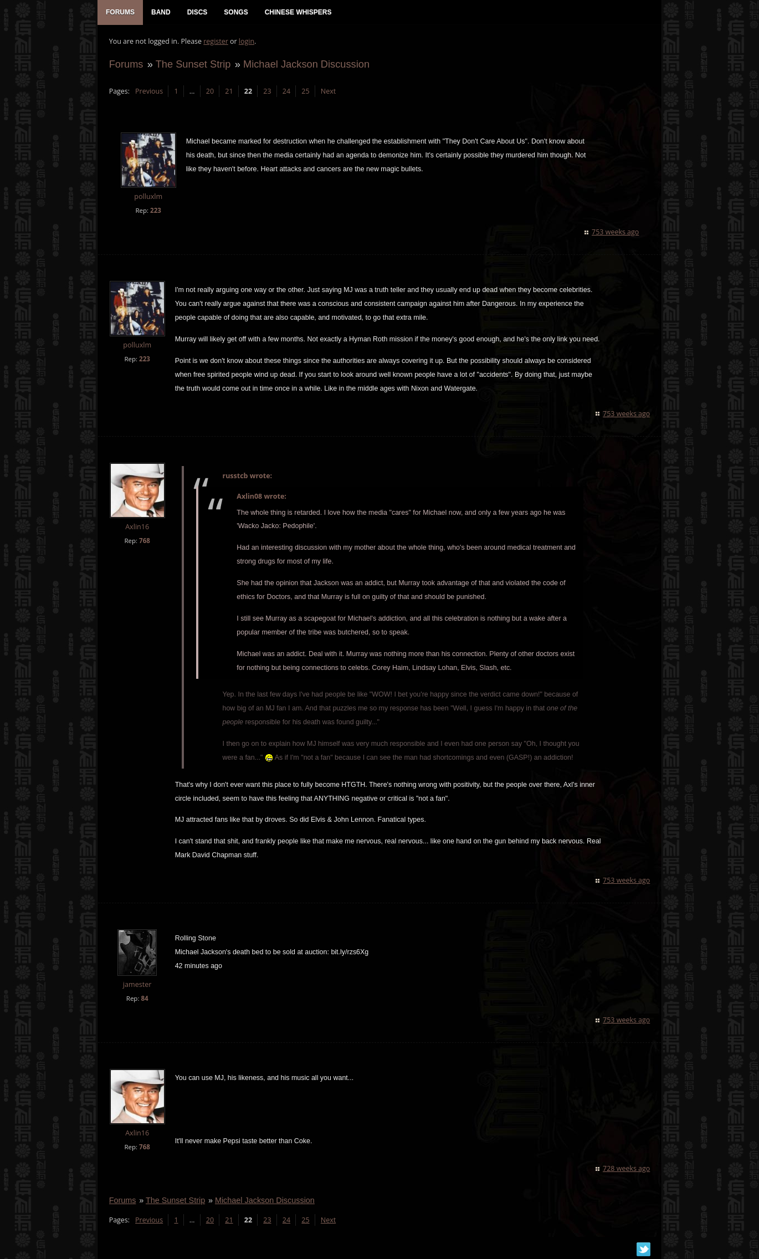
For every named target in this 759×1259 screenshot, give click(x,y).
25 (305, 91)
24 (286, 91)
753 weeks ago (615, 232)
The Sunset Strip (192, 64)
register (215, 42)
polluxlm (148, 197)
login (246, 42)
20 (209, 91)
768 (144, 541)
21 (229, 91)
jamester (136, 985)
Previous (148, 91)
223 (155, 211)
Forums (126, 64)
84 (144, 999)
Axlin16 (136, 527)
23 (267, 91)
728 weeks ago (626, 1169)
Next (327, 91)
